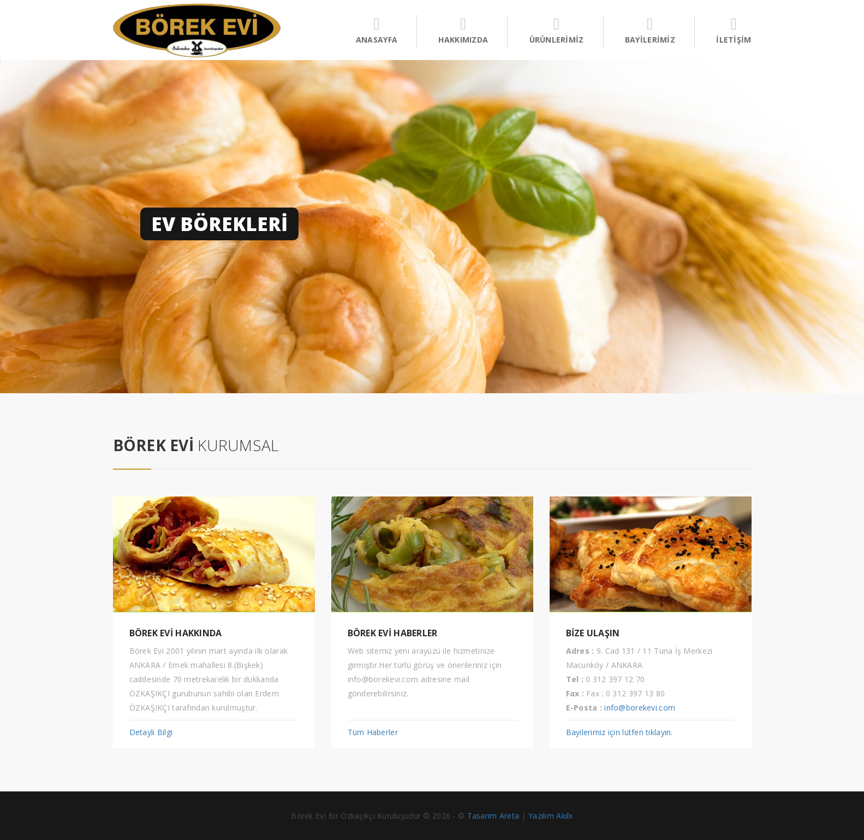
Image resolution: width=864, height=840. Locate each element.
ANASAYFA (376, 30)
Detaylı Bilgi (151, 732)
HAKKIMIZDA (463, 30)
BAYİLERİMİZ (650, 30)
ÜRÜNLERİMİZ (556, 30)
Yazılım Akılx (550, 816)
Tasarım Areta (493, 816)
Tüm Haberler (373, 732)
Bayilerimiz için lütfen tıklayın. (619, 732)
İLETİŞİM (733, 30)
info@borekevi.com (639, 707)
